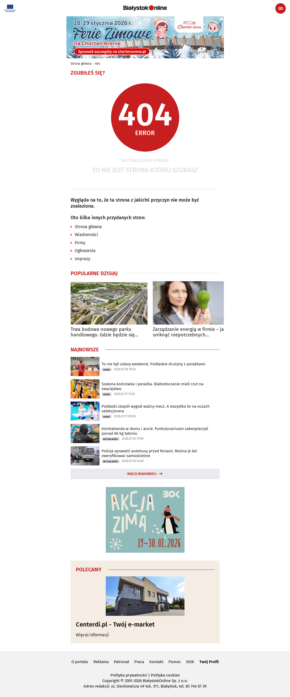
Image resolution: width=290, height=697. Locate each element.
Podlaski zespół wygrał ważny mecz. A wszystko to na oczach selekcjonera (156, 408)
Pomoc (174, 661)
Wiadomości (86, 234)
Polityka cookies (165, 675)
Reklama (101, 661)
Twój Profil (209, 661)
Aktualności (110, 439)
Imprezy (82, 258)
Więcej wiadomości (142, 474)
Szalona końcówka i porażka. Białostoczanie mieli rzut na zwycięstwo (152, 386)
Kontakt (156, 661)
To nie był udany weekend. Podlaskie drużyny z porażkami (153, 364)
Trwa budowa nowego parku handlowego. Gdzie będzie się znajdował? (103, 332)
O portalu (79, 661)
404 (97, 63)
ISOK (190, 661)
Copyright (110, 680)
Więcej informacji (92, 634)
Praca (139, 661)
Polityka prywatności (128, 675)
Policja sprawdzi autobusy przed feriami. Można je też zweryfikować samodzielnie (149, 453)
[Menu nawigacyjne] (280, 8)
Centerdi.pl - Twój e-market (115, 624)
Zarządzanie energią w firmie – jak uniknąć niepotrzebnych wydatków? (189, 332)
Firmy (80, 242)
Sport (106, 369)
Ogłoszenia (85, 250)
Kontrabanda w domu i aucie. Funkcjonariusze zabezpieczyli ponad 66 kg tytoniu (155, 431)
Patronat (121, 661)
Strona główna (81, 63)
